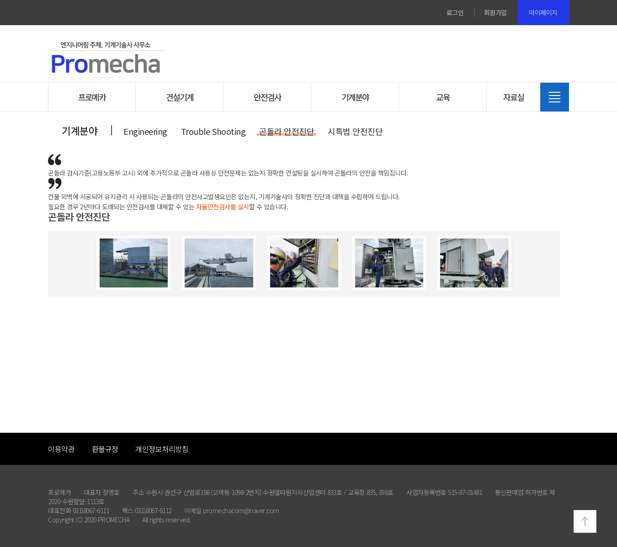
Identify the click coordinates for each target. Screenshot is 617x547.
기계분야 (355, 97)
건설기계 (179, 97)
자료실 (513, 97)
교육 (443, 97)
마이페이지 (543, 12)
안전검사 (267, 97)
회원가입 (495, 12)
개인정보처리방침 (161, 448)
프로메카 (92, 97)
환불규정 (105, 448)
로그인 (455, 12)
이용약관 (61, 448)
